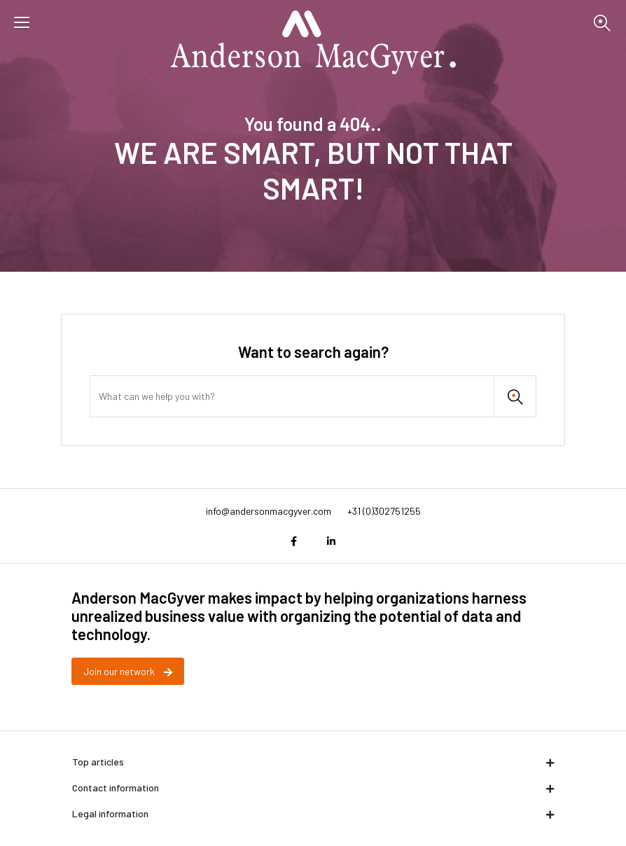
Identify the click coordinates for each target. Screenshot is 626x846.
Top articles (313, 762)
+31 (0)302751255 (384, 511)
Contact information (313, 787)
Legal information (313, 813)
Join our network (127, 671)
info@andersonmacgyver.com (268, 511)
